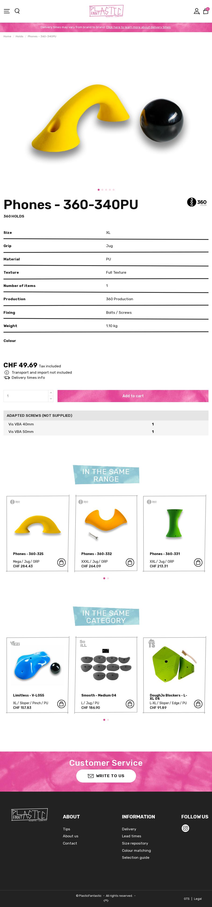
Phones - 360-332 (96, 554)
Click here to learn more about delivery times (138, 27)
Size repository (135, 843)
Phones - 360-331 (165, 554)
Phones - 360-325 (28, 554)
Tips (66, 829)
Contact (70, 843)
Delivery (129, 829)
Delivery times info (28, 377)
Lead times (131, 836)
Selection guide (135, 857)
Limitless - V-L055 (28, 695)
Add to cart (133, 396)
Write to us (106, 775)
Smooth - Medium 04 (98, 695)
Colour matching (136, 850)
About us (70, 836)
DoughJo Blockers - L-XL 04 (168, 697)
